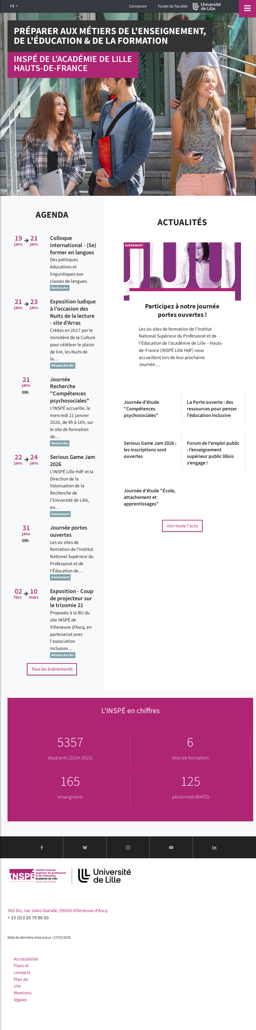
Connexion (138, 6)
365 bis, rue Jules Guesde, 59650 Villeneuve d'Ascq (57, 910)
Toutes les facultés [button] (173, 6)
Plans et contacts (22, 969)
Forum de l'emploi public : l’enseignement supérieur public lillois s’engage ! (213, 453)
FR (12, 6)
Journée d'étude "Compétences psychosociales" (141, 409)
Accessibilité (26, 959)
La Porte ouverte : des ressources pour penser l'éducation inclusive (212, 409)
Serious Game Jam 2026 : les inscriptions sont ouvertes (150, 449)
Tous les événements (52, 669)
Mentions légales (23, 996)
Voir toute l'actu (182, 525)
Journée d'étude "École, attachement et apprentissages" (149, 497)
